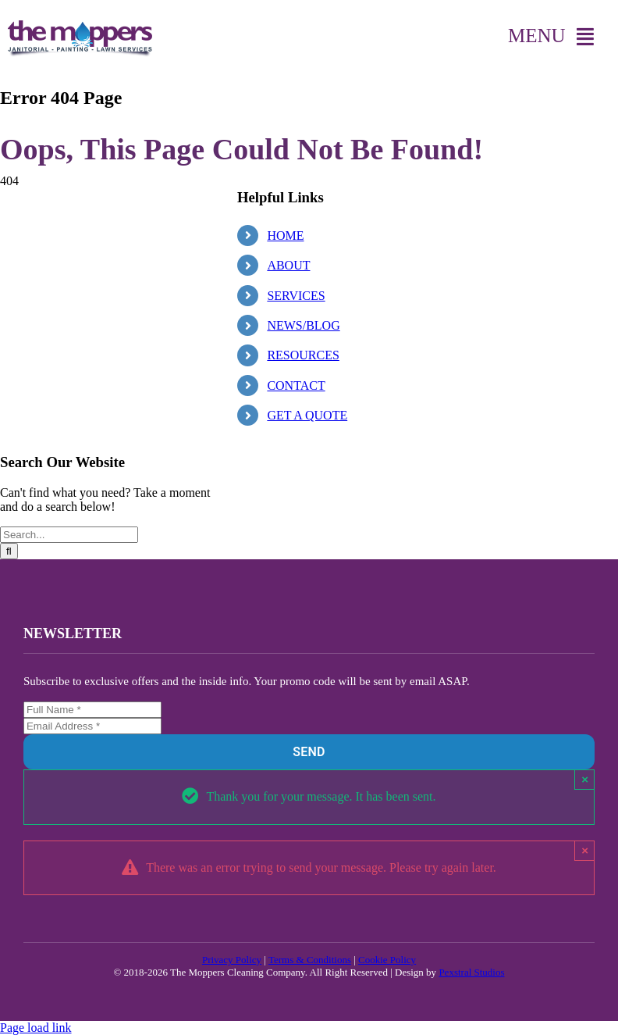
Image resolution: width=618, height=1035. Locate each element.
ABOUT (288, 265)
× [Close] (584, 779)
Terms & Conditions (309, 959)
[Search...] (69, 534)
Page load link (36, 1027)
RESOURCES (303, 355)
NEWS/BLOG (303, 325)
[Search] (9, 551)
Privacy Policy (231, 959)
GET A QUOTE (307, 415)
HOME (285, 235)
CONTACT (296, 385)
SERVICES (296, 295)
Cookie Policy (387, 959)
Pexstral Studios (471, 972)
